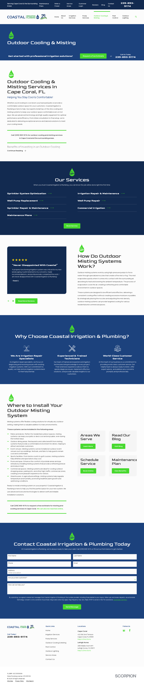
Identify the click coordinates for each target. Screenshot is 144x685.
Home (48, 630)
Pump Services (51, 638)
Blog (103, 5)
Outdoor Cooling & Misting (56, 642)
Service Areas (51, 655)
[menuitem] (10, 681)
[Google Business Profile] (124, 630)
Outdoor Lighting (52, 651)
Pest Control (50, 647)
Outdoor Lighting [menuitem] (125, 17)
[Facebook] (130, 630)
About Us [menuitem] (63, 17)
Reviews (95, 5)
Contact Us (50, 659)
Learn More (91, 446)
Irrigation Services (53, 634)
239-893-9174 (127, 5)
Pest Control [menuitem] (115, 17)
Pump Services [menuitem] (85, 17)
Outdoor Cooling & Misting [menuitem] (101, 17)
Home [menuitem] (56, 17)
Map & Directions (84, 639)
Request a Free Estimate (93, 56)
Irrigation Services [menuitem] (72, 17)
